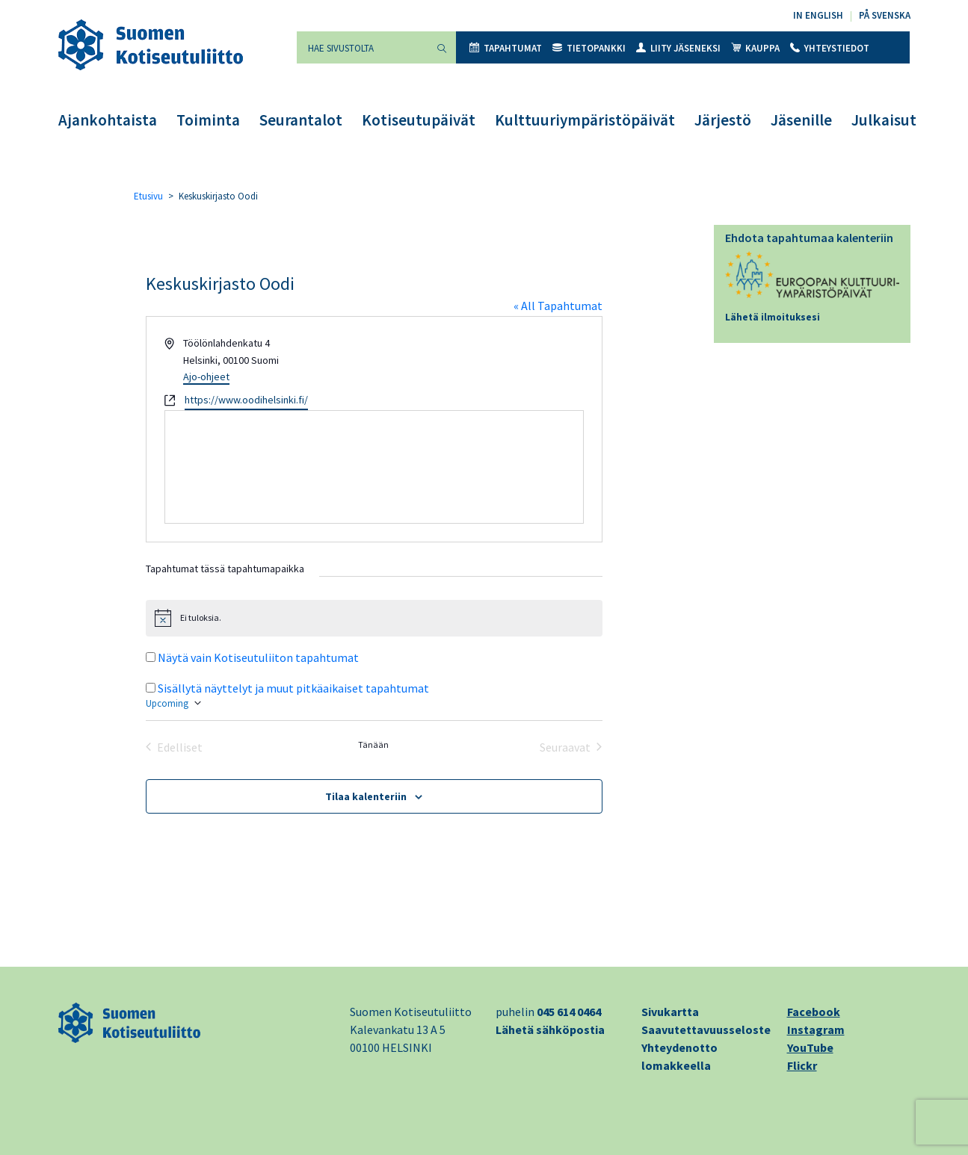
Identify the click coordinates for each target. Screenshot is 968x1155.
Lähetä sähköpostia (550, 1029)
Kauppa (755, 48)
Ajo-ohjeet (206, 376)
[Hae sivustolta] (362, 47)
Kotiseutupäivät (418, 120)
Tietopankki (589, 48)
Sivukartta (670, 1011)
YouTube (810, 1047)
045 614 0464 (569, 1011)
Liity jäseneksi (678, 48)
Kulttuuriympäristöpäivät (585, 120)
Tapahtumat (505, 48)
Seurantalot (300, 120)
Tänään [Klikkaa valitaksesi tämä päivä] (373, 744)
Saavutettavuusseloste (706, 1029)
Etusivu (148, 196)
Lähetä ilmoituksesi (772, 317)
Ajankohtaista (107, 120)
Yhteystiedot (829, 48)
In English (818, 15)
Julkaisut (883, 120)
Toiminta (208, 120)
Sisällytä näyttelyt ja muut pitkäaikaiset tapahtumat (293, 688)
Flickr (802, 1065)
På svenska (884, 15)
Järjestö (722, 120)
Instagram (816, 1029)
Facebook (813, 1011)
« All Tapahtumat (558, 305)
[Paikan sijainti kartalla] (374, 467)
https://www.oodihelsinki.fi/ (246, 399)
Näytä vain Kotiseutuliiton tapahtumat (258, 657)
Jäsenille (801, 120)
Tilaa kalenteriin (366, 796)
